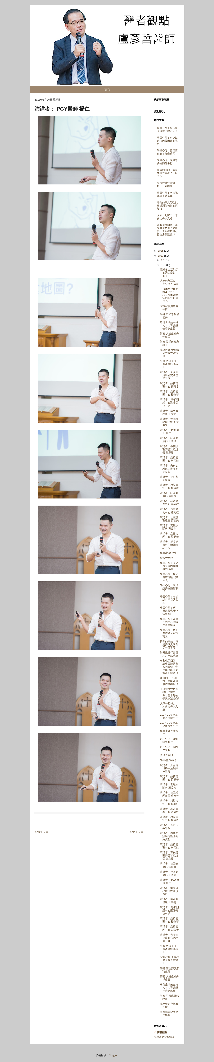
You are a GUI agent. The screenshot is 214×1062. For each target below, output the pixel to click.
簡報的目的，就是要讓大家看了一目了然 (167, 173)
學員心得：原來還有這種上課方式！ (169, 577)
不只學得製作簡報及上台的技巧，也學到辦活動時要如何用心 (169, 295)
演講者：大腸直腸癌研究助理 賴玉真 (169, 375)
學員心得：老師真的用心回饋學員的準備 (169, 622)
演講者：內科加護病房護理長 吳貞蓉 (169, 468)
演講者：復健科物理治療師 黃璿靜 (169, 422)
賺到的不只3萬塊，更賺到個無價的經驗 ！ (168, 205)
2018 (161, 250)
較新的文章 (41, 831)
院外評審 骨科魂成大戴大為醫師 (169, 352)
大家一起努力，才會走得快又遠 (169, 706)
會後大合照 (166, 558)
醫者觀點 (162, 1032)
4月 (163, 260)
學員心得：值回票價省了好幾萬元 (169, 633)
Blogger (113, 1055)
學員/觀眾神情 (168, 552)
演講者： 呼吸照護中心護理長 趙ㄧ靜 (169, 402)
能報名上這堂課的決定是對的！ (169, 272)
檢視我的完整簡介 (164, 1037)
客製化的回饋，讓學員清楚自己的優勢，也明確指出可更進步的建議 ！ (169, 666)
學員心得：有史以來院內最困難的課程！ (167, 140)
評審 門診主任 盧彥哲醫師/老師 (169, 364)
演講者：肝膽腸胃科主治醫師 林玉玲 (169, 544)
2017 (161, 255)
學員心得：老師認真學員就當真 (169, 599)
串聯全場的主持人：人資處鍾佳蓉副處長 (169, 325)
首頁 (107, 89)
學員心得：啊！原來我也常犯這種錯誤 (169, 610)
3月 (163, 265)
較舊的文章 (136, 831)
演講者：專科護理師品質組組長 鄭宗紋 (169, 449)
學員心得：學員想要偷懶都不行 (169, 588)
